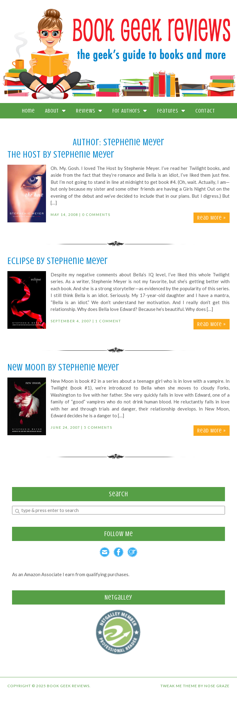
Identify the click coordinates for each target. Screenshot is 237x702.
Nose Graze (217, 685)
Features (171, 111)
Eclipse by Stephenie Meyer (57, 261)
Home (28, 111)
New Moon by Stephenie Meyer (63, 367)
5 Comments (98, 427)
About (55, 111)
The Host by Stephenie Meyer (60, 154)
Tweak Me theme (178, 685)
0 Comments (96, 215)
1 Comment (108, 321)
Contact (205, 111)
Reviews (89, 111)
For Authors (129, 111)
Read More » (211, 218)
